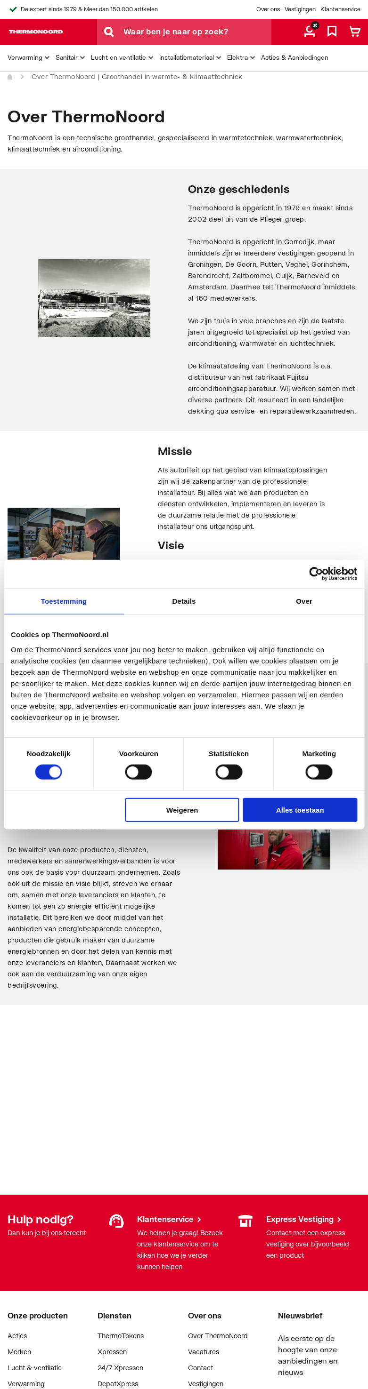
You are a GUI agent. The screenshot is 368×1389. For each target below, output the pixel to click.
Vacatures (203, 1352)
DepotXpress (118, 1384)
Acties (17, 1336)
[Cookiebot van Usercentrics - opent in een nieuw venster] (316, 574)
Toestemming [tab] (64, 601)
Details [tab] (184, 601)
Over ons (268, 9)
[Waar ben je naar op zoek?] (197, 32)
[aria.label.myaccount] (309, 32)
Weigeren (182, 810)
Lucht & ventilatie (35, 1368)
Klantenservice (340, 9)
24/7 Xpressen (120, 1368)
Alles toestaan (300, 810)
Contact (200, 1368)
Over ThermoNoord (218, 1336)
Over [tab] (304, 601)
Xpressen (112, 1352)
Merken (19, 1352)
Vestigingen (300, 9)
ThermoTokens (121, 1336)
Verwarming (26, 1384)
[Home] (10, 77)
